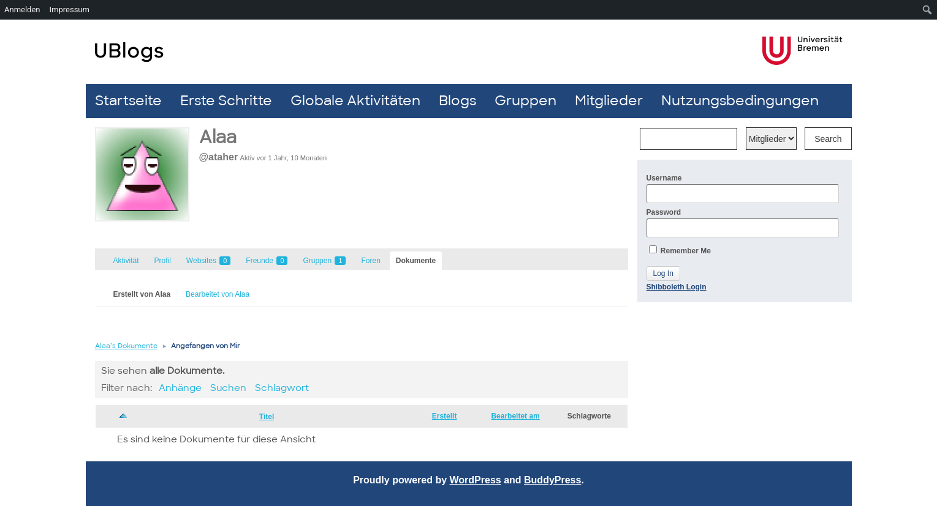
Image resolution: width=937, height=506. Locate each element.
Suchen (228, 388)
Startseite (128, 101)
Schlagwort (282, 388)
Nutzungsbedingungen (740, 101)
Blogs (457, 101)
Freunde (266, 260)
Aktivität (126, 260)
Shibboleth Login (677, 287)
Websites (208, 260)
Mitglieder (609, 101)
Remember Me (680, 250)
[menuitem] (927, 10)
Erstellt (444, 416)
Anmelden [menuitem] (22, 9)
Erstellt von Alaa (142, 294)
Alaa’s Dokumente (126, 345)
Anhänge (180, 388)
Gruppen (525, 101)
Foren (370, 260)
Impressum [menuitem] (69, 9)
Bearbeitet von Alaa (217, 294)
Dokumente (416, 260)
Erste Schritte (226, 101)
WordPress (475, 480)
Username (743, 188)
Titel (266, 416)
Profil (162, 260)
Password (743, 222)
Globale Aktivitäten (355, 101)
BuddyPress (552, 480)
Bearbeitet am (515, 416)
